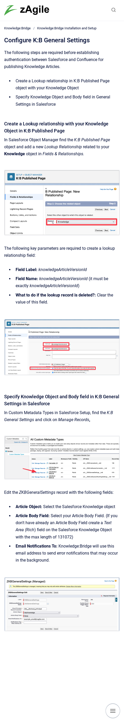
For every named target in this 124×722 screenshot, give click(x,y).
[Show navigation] (113, 711)
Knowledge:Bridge (17, 28)
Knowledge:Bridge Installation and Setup (66, 28)
